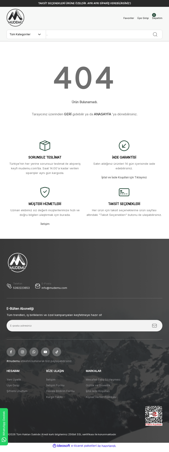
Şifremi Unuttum (17, 394)
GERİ (68, 117)
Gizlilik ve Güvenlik (98, 388)
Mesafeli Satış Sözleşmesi (103, 382)
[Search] (104, 35)
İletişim (50, 382)
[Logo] (15, 17)
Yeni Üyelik (14, 382)
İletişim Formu (55, 388)
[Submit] (154, 328)
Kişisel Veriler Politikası (101, 400)
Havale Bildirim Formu (60, 394)
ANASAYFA (102, 117)
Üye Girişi (13, 388)
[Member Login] (141, 18)
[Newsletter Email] (84, 328)
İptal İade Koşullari (98, 394)
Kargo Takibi (54, 400)
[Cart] (156, 18)
